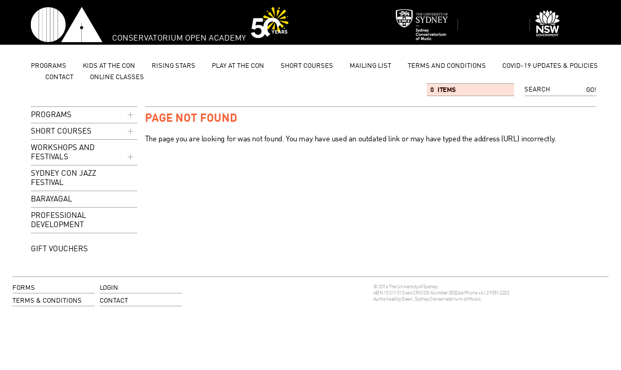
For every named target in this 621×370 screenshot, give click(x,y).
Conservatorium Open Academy (66, 24)
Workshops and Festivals (83, 153)
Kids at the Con (109, 66)
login (109, 288)
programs (48, 66)
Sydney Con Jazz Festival (63, 178)
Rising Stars (173, 66)
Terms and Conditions (447, 66)
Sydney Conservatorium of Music (422, 24)
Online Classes (117, 77)
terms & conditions (47, 301)
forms (23, 288)
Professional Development (58, 220)
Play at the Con (238, 66)
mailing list (370, 66)
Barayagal (51, 199)
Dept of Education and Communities (565, 24)
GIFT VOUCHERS (59, 249)
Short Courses (307, 66)
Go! (591, 90)
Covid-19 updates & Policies (550, 66)
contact (59, 77)
